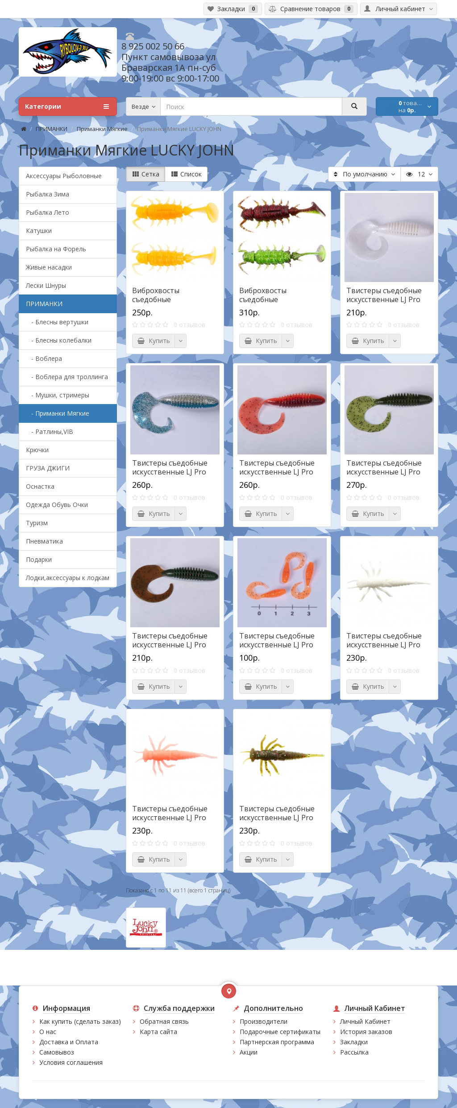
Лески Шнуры (46, 285)
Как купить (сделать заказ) (80, 1021)
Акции (249, 1052)
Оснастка (40, 486)
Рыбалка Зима (47, 194)
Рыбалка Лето (47, 212)
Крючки (37, 450)
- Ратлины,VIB (49, 431)
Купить (153, 340)
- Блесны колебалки (58, 340)
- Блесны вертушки (57, 322)
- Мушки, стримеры (57, 395)
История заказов (366, 1031)
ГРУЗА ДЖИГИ (48, 468)
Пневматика (44, 541)
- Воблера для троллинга (67, 376)
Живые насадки (49, 267)
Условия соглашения (71, 1062)
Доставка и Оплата (68, 1042)
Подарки (39, 559)
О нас (47, 1031)
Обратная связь (164, 1021)
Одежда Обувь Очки (57, 504)
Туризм (37, 523)
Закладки (354, 1042)
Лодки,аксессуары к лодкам (67, 577)
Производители (263, 1021)
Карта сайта (158, 1031)
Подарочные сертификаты (280, 1031)
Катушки (39, 230)
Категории (67, 106)
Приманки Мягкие (102, 129)
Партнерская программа (277, 1042)
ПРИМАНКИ (51, 129)
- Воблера (44, 358)
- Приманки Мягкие (57, 413)
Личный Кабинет (365, 1021)
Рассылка (354, 1052)
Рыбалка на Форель (56, 249)
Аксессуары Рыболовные (64, 176)
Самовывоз (56, 1052)
